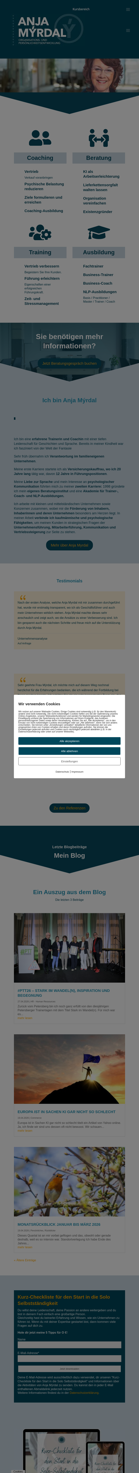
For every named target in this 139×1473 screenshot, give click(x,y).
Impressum (77, 771)
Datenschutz (62, 771)
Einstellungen (69, 761)
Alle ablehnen (69, 751)
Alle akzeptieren (70, 741)
